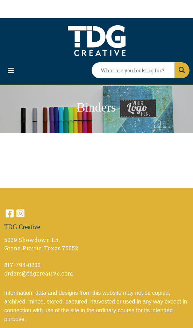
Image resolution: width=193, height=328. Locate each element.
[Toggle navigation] (10, 70)
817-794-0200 (22, 265)
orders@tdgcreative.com (38, 273)
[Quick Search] (133, 70)
